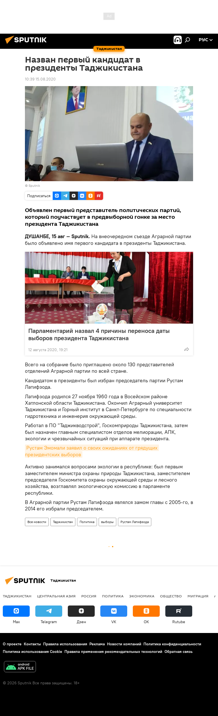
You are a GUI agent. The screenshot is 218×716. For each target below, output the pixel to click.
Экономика (141, 595)
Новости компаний (124, 643)
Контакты (32, 643)
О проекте (12, 643)
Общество (171, 595)
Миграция (197, 595)
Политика (87, 522)
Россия (88, 595)
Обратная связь (178, 651)
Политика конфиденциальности (172, 643)
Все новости (36, 522)
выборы (107, 522)
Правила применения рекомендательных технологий (113, 651)
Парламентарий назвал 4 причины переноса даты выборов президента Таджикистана (99, 334)
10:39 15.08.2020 (40, 79)
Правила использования (65, 643)
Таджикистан (63, 522)
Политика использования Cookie (32, 651)
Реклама (97, 643)
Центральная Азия (56, 595)
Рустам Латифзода (134, 522)
